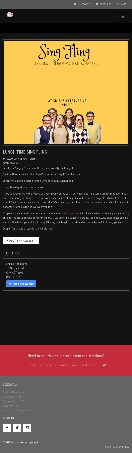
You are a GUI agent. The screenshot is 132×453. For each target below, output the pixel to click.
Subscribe (103, 4)
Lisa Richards (67, 213)
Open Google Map (21, 283)
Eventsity (124, 446)
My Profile (82, 4)
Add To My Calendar (21, 240)
